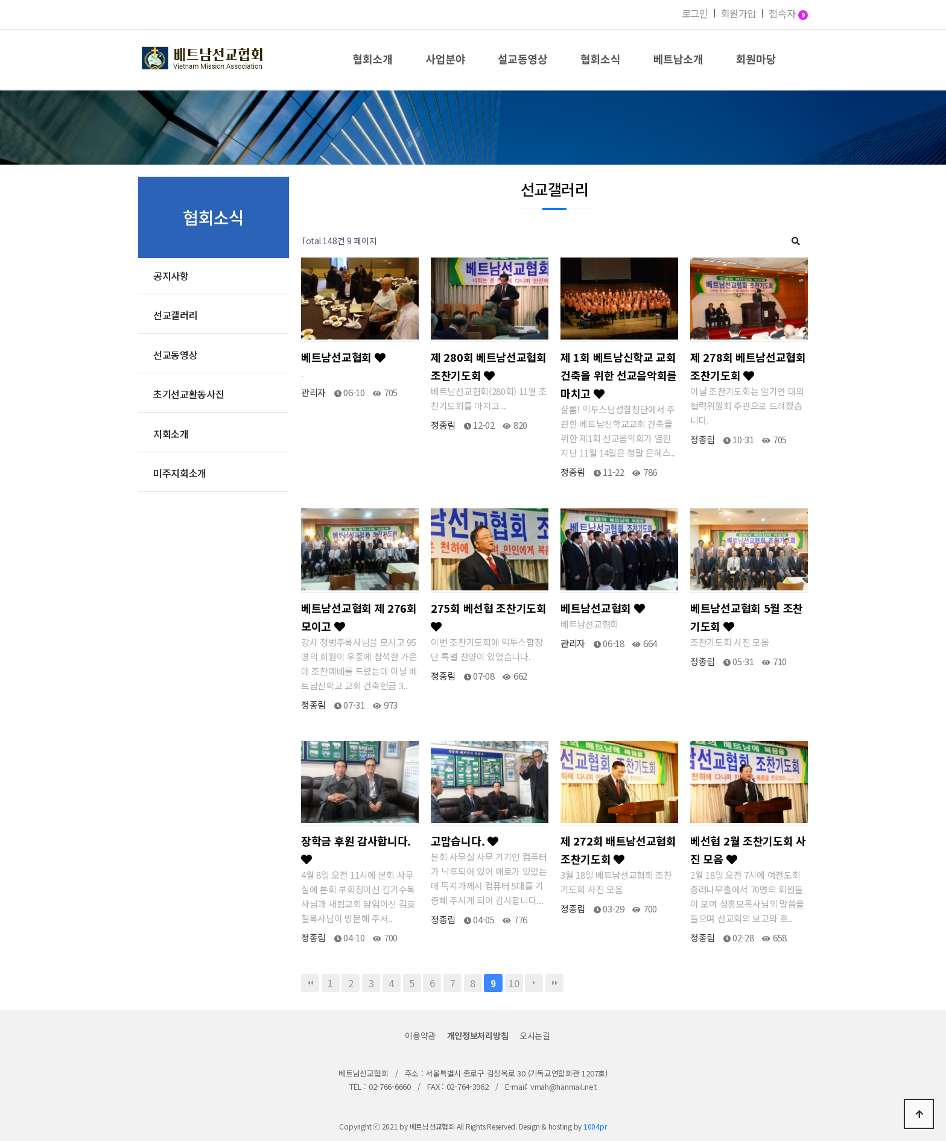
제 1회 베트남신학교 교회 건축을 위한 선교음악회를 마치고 (618, 375)
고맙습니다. (464, 841)
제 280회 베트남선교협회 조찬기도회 (489, 366)
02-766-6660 (390, 1086)
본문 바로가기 (0, 0)
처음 (310, 983)
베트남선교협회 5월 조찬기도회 (746, 617)
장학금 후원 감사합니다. (356, 849)
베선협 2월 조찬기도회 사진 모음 (748, 850)
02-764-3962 (467, 1086)
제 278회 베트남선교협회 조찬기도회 (748, 366)
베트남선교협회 (343, 357)
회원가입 (739, 13)
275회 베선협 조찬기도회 (489, 616)
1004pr (595, 1126)
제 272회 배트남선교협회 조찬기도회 (618, 850)
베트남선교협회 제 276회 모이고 (359, 617)
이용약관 (420, 1035)
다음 (534, 983)
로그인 (695, 13)
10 (514, 983)
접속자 (788, 14)
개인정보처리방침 (478, 1035)
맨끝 (554, 983)
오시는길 (534, 1035)
